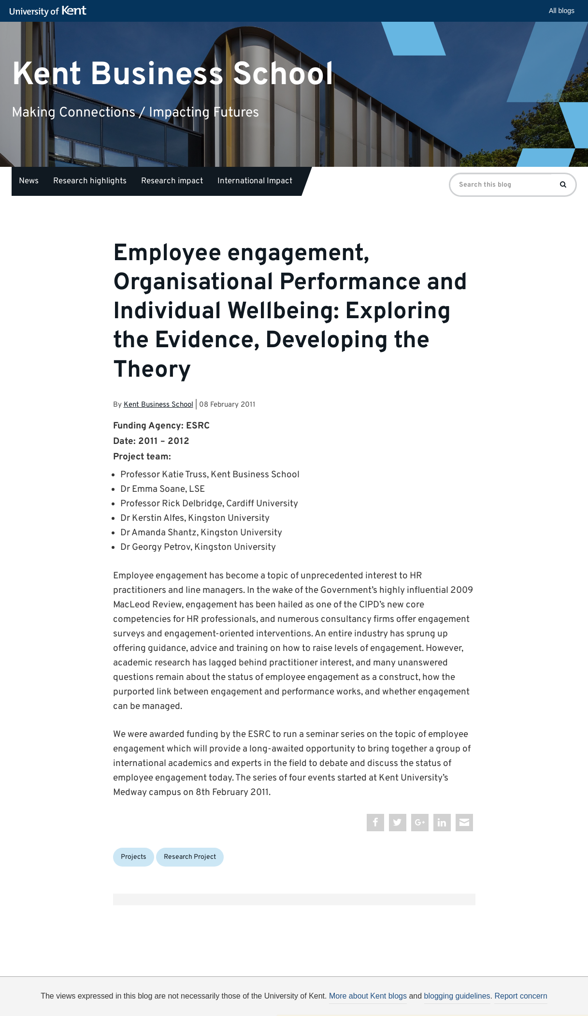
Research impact (172, 181)
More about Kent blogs (368, 996)
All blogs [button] (561, 11)
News (29, 181)
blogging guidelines (457, 996)
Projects (133, 857)
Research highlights (90, 181)
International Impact (254, 181)
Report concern (520, 996)
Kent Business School (173, 75)
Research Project (190, 857)
